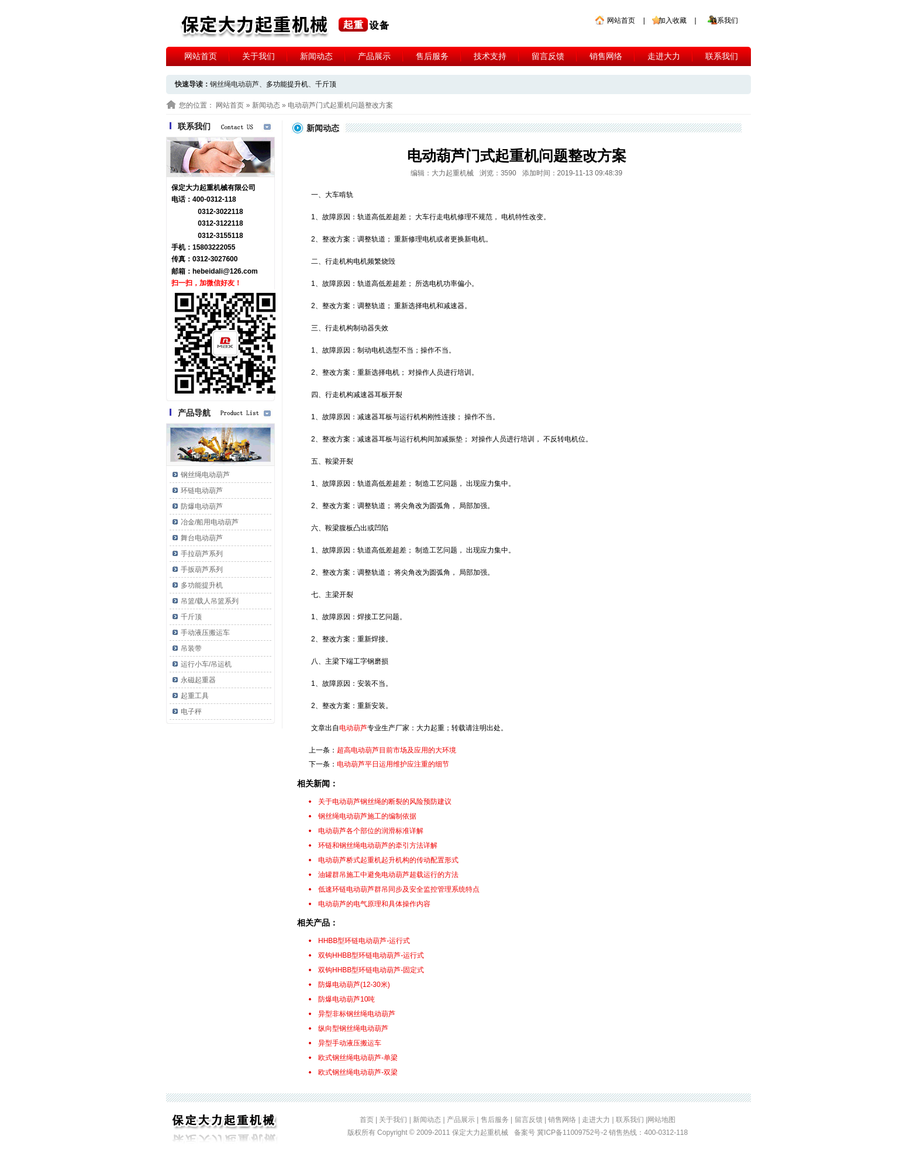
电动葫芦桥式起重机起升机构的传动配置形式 (388, 860)
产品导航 (194, 412)
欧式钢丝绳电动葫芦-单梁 (358, 1058)
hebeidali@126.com (225, 271)
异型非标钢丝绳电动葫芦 (356, 1014)
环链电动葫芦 (202, 490)
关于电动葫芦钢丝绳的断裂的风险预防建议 (384, 802)
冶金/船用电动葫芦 (210, 522)
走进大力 (663, 56)
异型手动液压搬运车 (349, 1043)
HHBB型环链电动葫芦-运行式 (364, 941)
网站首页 (621, 20)
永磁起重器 (198, 680)
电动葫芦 (353, 728)
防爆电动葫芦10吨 (346, 999)
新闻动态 (316, 56)
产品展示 (374, 56)
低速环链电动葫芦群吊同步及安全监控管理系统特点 (399, 889)
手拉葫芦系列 (202, 554)
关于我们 (258, 56)
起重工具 (195, 696)
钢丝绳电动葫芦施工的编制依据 (367, 816)
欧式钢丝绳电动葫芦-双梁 (358, 1072)
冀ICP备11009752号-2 (573, 1132)
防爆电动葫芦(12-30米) (354, 985)
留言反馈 (548, 56)
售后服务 (432, 56)
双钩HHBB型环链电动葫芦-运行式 (371, 955)
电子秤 (191, 711)
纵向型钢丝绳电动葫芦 (353, 1028)
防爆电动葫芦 (202, 506)
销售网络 (606, 56)
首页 (367, 1120)
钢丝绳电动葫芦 (205, 475)
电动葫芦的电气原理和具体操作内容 (374, 904)
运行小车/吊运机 (206, 664)
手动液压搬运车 (205, 633)
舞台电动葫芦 (202, 538)
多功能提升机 (287, 84)
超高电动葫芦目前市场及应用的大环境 (396, 750)
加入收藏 (673, 20)
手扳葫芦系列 (202, 569)
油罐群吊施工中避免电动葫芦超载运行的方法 (388, 875)
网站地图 (661, 1120)
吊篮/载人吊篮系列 (210, 601)
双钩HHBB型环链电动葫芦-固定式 (371, 970)
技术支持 (490, 56)
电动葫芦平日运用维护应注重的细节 (393, 764)
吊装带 (191, 648)
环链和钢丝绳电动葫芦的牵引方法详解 (377, 845)
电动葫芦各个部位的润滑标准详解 (370, 831)
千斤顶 (325, 84)
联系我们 (724, 20)
